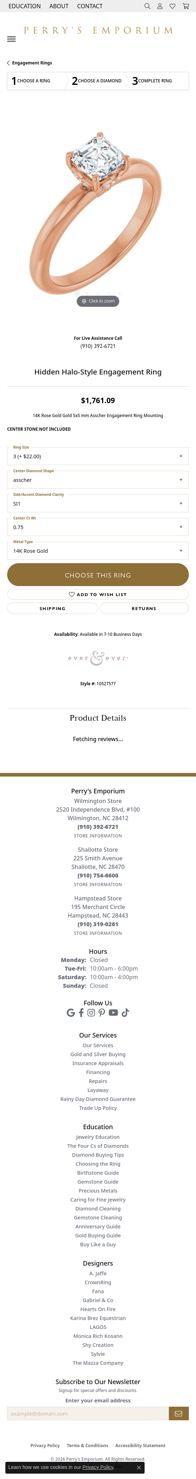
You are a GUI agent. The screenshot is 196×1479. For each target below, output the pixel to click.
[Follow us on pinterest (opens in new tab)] (102, 1013)
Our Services (97, 1045)
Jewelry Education (98, 1137)
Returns (144, 608)
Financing (98, 1072)
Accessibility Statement (140, 1445)
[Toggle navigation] (11, 39)
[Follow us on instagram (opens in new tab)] (91, 1013)
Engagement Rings (32, 63)
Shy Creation (98, 1345)
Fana (98, 1291)
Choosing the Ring (98, 1163)
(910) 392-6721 (98, 346)
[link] (89, 6)
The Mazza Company (98, 1362)
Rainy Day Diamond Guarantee (98, 1099)
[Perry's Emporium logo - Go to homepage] (98, 28)
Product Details (98, 718)
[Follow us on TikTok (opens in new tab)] (125, 1013)
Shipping (53, 608)
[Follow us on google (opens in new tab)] (71, 1013)
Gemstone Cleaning (98, 1217)
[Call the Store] (98, 827)
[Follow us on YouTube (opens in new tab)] (113, 1013)
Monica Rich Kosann (98, 1336)
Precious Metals (98, 1190)
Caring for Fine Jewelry (98, 1199)
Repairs (98, 1081)
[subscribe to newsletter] (179, 1413)
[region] (98, 218)
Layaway (98, 1090)
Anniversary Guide (98, 1226)
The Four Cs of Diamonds (98, 1145)
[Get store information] (98, 836)
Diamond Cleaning (98, 1208)
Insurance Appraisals (98, 1063)
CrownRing (98, 1282)
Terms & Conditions (87, 1445)
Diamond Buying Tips (98, 1154)
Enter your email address (98, 1400)
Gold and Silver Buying (98, 1054)
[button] (24, 6)
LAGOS (98, 1327)
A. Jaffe (97, 1273)
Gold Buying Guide (98, 1235)
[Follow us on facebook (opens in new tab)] (81, 1013)
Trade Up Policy (98, 1108)
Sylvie (98, 1353)
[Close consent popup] (139, 1467)
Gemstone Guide (98, 1181)
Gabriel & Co (98, 1300)
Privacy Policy (45, 1445)
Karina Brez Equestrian (98, 1318)
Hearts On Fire (98, 1309)
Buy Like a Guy (98, 1244)
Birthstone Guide (98, 1172)
